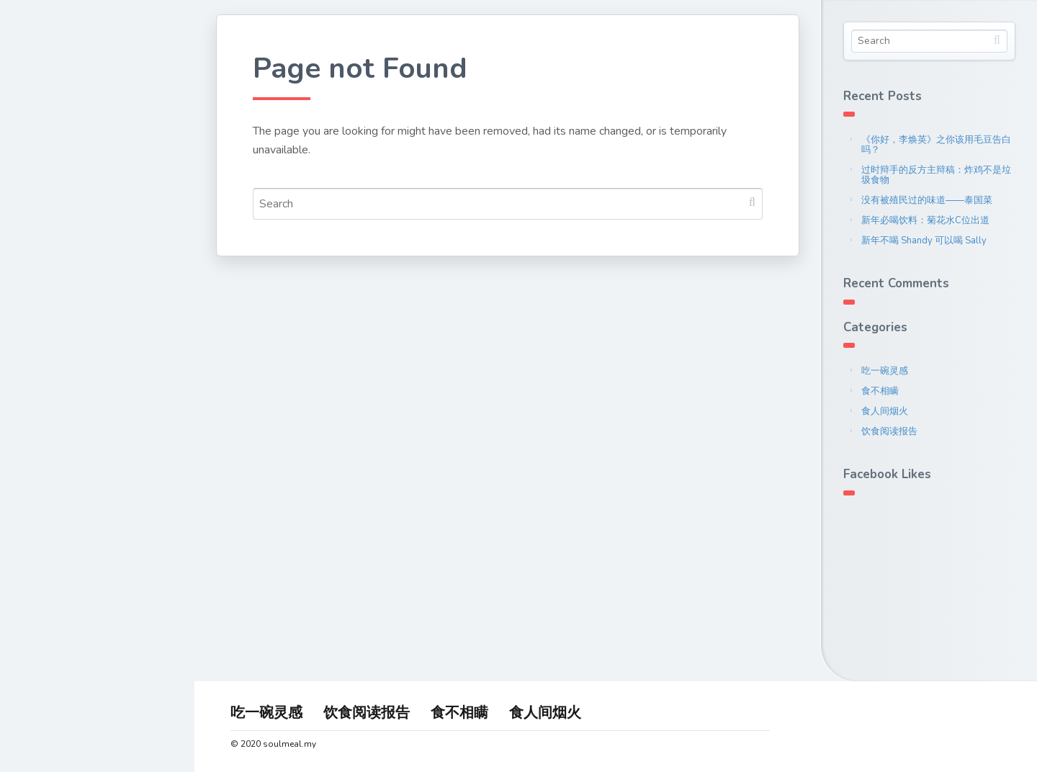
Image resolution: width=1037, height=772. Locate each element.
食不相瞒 (880, 391)
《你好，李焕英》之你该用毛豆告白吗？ (936, 144)
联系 (42, 251)
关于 (42, 184)
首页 (42, 150)
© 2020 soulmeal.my (273, 744)
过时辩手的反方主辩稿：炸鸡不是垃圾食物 (936, 175)
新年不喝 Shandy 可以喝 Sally (924, 240)
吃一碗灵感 (884, 370)
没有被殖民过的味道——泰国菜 (926, 200)
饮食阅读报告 (889, 431)
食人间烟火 (884, 411)
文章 (42, 218)
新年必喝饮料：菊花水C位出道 (925, 220)
